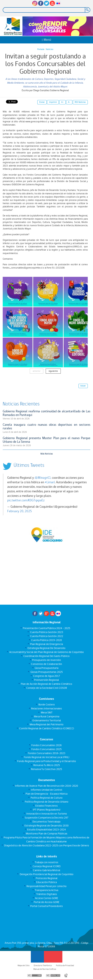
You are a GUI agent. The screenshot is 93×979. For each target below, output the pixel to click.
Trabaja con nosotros (46, 862)
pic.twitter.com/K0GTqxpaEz (26, 500)
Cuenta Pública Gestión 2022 (46, 636)
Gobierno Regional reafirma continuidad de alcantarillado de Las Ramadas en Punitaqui (46, 413)
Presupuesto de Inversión (46, 660)
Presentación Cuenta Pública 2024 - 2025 (46, 628)
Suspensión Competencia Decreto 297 (46, 817)
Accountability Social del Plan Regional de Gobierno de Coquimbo (46, 652)
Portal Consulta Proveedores (46, 906)
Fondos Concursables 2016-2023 (46, 753)
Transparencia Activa (46, 890)
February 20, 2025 (19, 511)
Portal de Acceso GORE (46, 902)
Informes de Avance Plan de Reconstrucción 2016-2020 (46, 785)
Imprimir (53, 102)
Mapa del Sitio (24, 965)
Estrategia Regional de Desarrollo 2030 (46, 825)
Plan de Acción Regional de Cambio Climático (46, 684)
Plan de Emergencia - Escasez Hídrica (46, 793)
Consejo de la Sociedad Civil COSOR (46, 688)
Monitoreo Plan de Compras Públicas (46, 833)
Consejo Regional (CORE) (46, 866)
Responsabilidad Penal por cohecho (46, 886)
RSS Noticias (80, 102)
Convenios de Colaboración (46, 664)
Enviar (42, 102)
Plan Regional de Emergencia (46, 644)
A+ (62, 102)
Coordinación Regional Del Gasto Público (46, 656)
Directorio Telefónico (43, 965)
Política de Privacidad (65, 965)
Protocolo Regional (46, 878)
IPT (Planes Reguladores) (46, 809)
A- (69, 102)
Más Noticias (46, 453)
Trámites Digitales (46, 894)
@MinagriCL (42, 477)
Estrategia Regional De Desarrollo (46, 648)
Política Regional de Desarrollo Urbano (46, 801)
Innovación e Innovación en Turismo (46, 813)
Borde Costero (46, 704)
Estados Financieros (46, 805)
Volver (83, 385)
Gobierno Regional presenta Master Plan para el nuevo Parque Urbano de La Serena (46, 439)
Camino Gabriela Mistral (46, 870)
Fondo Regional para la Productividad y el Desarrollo (46, 761)
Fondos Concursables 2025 (46, 749)
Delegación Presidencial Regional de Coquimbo (46, 874)
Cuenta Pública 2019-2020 (46, 640)
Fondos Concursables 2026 (46, 745)
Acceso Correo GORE (46, 898)
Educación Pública (46, 882)
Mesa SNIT (46, 712)
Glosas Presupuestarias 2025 (46, 672)
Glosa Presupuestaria (46, 668)
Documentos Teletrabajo (46, 821)
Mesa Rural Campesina (46, 716)
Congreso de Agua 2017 (46, 676)
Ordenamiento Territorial (46, 720)
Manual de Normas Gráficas (44, 969)
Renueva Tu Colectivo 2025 (46, 769)
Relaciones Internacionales (46, 708)
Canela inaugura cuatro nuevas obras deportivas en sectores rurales (46, 426)
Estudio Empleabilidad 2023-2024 (46, 829)
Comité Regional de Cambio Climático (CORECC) (46, 728)
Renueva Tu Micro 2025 (46, 765)
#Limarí (50, 482)
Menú (46, 40)
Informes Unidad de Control (46, 789)
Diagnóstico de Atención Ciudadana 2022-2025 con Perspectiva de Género (46, 845)
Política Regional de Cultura (46, 797)
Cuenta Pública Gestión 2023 (46, 632)
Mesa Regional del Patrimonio (46, 724)
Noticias (49, 49)
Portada (40, 49)
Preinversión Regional (46, 680)
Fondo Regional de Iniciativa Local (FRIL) (46, 757)
